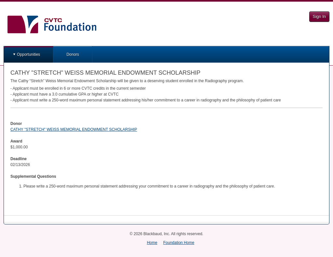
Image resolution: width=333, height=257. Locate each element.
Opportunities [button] (28, 54)
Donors (72, 54)
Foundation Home (178, 242)
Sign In (319, 16)
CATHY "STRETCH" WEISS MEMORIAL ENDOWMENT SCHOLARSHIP (73, 129)
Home (152, 242)
